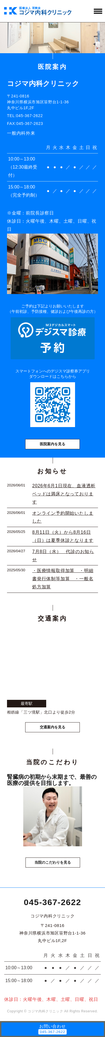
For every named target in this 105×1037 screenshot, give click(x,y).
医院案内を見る (52, 444)
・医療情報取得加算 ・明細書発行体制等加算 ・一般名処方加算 (62, 578)
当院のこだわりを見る (52, 862)
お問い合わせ (52, 1026)
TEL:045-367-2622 (25, 115)
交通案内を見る (52, 727)
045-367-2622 (52, 902)
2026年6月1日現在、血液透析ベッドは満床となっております (63, 493)
